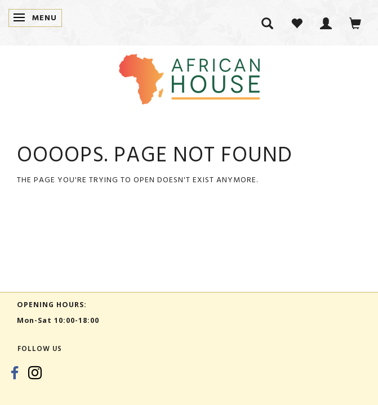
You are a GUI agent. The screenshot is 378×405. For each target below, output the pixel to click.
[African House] (189, 77)
